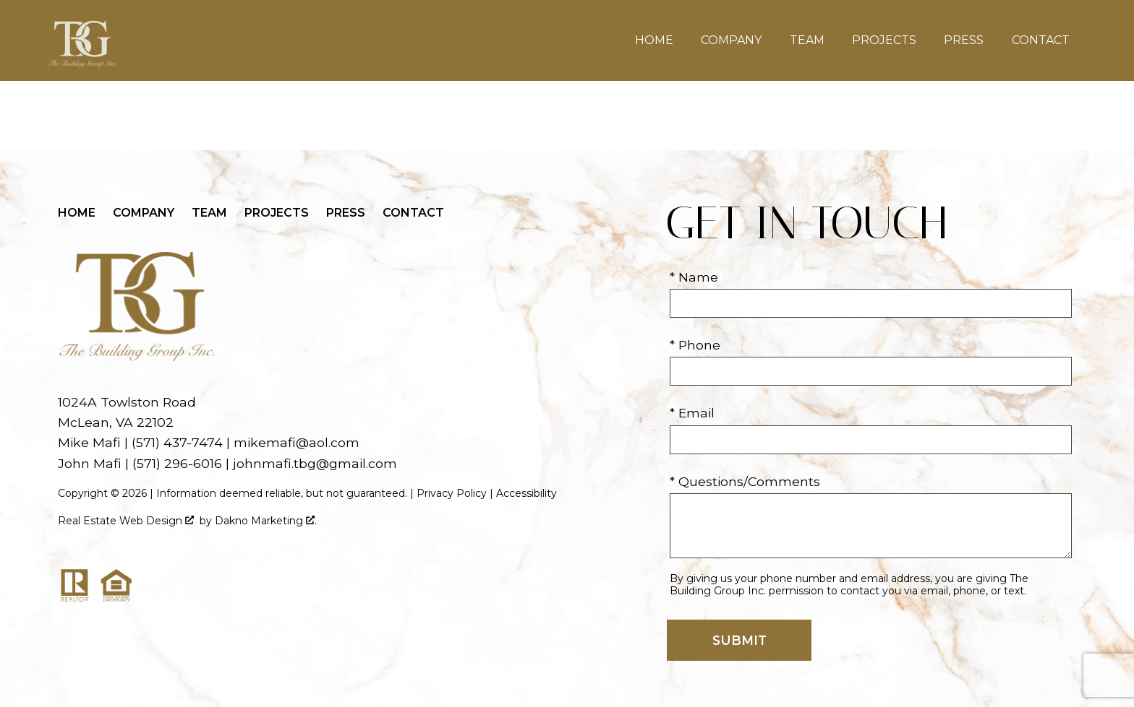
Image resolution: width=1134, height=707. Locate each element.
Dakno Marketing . (266, 520)
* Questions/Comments (745, 481)
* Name (694, 277)
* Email (692, 412)
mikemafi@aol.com (296, 442)
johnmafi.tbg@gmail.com (315, 463)
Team (807, 40)
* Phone (695, 344)
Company (731, 40)
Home (654, 40)
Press (964, 40)
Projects (884, 40)
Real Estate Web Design (126, 520)
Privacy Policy (452, 493)
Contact (1041, 40)
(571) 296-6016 (177, 463)
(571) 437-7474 (177, 442)
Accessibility (526, 493)
